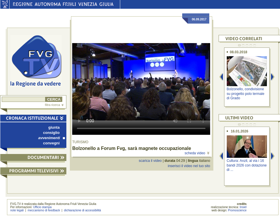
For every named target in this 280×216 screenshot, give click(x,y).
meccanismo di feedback (44, 210)
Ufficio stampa (42, 207)
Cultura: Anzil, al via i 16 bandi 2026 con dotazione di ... (247, 165)
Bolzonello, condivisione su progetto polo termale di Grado (245, 93)
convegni (51, 143)
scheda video (197, 153)
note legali (17, 210)
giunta (54, 127)
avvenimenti (51, 138)
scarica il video (150, 161)
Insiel (243, 207)
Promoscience (237, 210)
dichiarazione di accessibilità (82, 210)
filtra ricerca (54, 105)
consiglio (51, 132)
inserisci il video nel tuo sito (189, 166)
